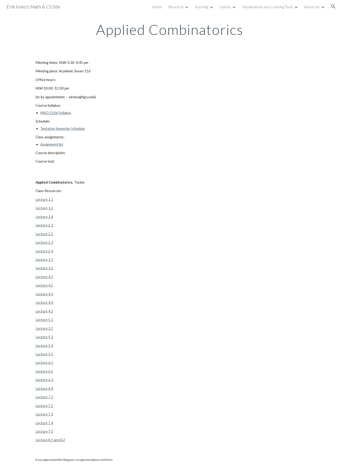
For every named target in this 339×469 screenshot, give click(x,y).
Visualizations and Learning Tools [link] (267, 6)
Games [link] (225, 6)
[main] (169, 29)
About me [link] (312, 6)
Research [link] (176, 6)
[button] (333, 6)
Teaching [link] (201, 6)
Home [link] (157, 6)
